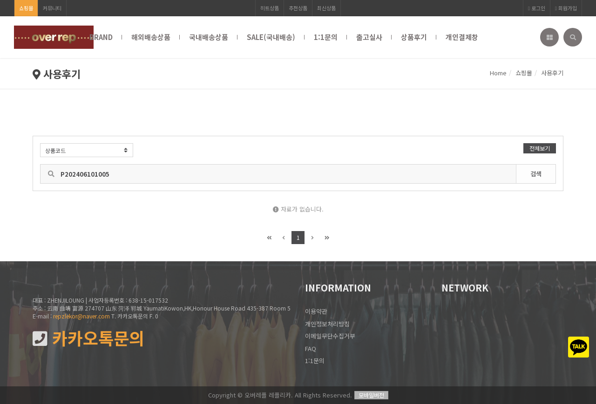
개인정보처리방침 (327, 323)
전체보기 (539, 148)
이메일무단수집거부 (330, 335)
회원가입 (566, 8)
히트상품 (269, 8)
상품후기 (414, 37)
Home (498, 72)
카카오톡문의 (88, 338)
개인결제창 (462, 37)
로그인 (536, 8)
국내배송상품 (208, 37)
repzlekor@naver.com (81, 316)
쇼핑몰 (26, 8)
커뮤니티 (52, 8)
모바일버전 (371, 395)
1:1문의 (326, 37)
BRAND (101, 37)
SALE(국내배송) (271, 37)
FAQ (310, 348)
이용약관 (316, 311)
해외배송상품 (150, 37)
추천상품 (298, 8)
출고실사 (369, 37)
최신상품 (326, 8)
